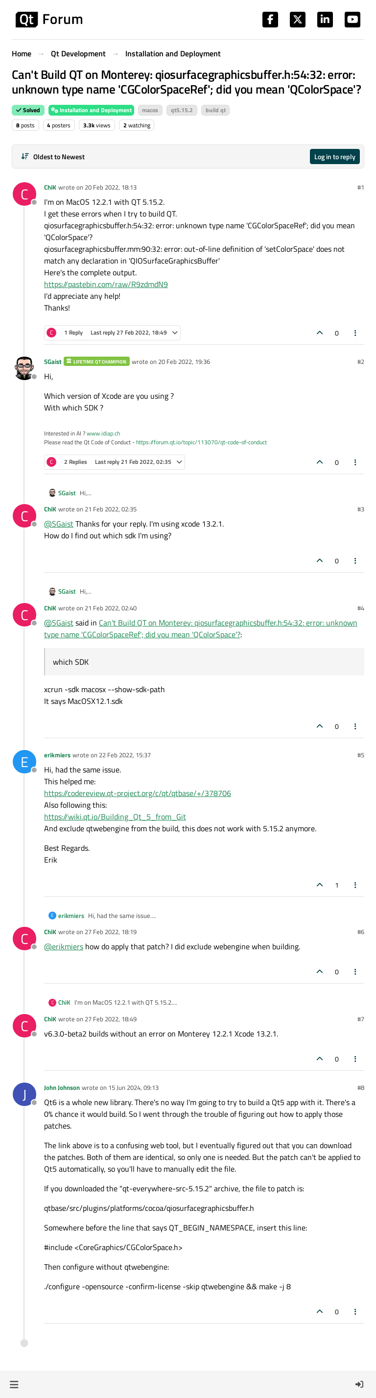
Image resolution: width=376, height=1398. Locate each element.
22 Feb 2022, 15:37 (125, 755)
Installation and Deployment (91, 110)
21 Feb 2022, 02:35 (111, 509)
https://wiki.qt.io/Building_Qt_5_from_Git (115, 816)
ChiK (50, 187)
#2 (360, 361)
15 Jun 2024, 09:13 (133, 1087)
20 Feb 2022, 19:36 (184, 361)
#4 (360, 608)
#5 (360, 755)
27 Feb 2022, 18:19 (111, 932)
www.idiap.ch (103, 433)
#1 (360, 187)
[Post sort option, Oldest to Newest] (52, 156)
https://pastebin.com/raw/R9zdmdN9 (106, 284)
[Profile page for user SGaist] (24, 368)
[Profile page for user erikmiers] (24, 761)
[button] (14, 1384)
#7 (360, 1019)
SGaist (53, 361)
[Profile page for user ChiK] (24, 194)
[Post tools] (356, 332)
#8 (360, 1087)
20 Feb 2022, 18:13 (111, 187)
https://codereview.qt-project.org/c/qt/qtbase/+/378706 (137, 793)
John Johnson (62, 1087)
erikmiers (57, 755)
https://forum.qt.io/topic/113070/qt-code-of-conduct (201, 442)
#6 (360, 932)
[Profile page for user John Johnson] (24, 1094)
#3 (360, 509)
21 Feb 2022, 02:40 (111, 608)
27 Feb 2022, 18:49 (111, 1019)
